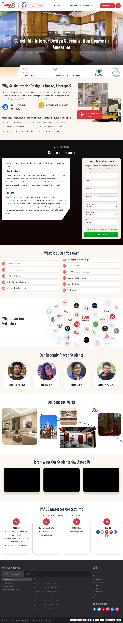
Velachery (45, 604)
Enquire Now (107, 5)
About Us (96, 573)
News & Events (98, 582)
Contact (94, 5)
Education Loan (98, 592)
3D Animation (7, 580)
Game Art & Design (9, 586)
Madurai (45, 609)
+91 (86, 183)
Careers (95, 589)
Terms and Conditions (102, 229)
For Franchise (71, 5)
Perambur (45, 592)
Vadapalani (46, 600)
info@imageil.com (76, 532)
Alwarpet (45, 583)
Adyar (44, 579)
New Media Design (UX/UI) (11, 590)
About (49, 5)
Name (88, 173)
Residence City (91, 196)
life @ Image (84, 5)
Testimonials (97, 579)
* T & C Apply (48, 620)
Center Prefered (91, 220)
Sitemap (95, 598)
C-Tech (30, 574)
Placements (59, 5)
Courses (38, 5)
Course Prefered (92, 204)
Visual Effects (7, 583)
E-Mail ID (89, 189)
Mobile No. (90, 181)
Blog (94, 595)
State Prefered (91, 212)
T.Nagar (44, 596)
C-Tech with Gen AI (13, 574)
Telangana (69, 33)
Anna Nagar (46, 587)
